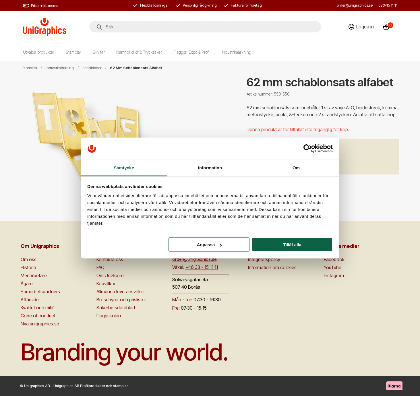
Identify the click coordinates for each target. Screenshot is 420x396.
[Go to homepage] (44, 27)
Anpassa (209, 244)
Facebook (334, 259)
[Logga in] (361, 26)
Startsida (29, 68)
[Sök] (99, 27)
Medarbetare (34, 275)
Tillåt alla (292, 244)
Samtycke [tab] (124, 167)
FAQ (100, 267)
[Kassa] (387, 27)
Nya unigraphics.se (40, 324)
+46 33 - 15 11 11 (201, 267)
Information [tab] (210, 167)
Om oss (28, 259)
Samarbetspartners (40, 291)
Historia (28, 267)
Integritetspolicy (264, 259)
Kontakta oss (109, 259)
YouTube (332, 267)
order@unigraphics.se (355, 5)
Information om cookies (272, 267)
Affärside (30, 299)
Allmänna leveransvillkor (120, 291)
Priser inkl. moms (40, 5)
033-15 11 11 (387, 5)
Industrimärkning (60, 68)
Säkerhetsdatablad (115, 307)
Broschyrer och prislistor (121, 299)
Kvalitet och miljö (38, 307)
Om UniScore (110, 275)
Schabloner (91, 68)
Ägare (27, 283)
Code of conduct (38, 316)
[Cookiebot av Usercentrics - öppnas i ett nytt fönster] (307, 148)
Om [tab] (296, 167)
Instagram (334, 275)
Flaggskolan (108, 316)
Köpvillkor (106, 283)
